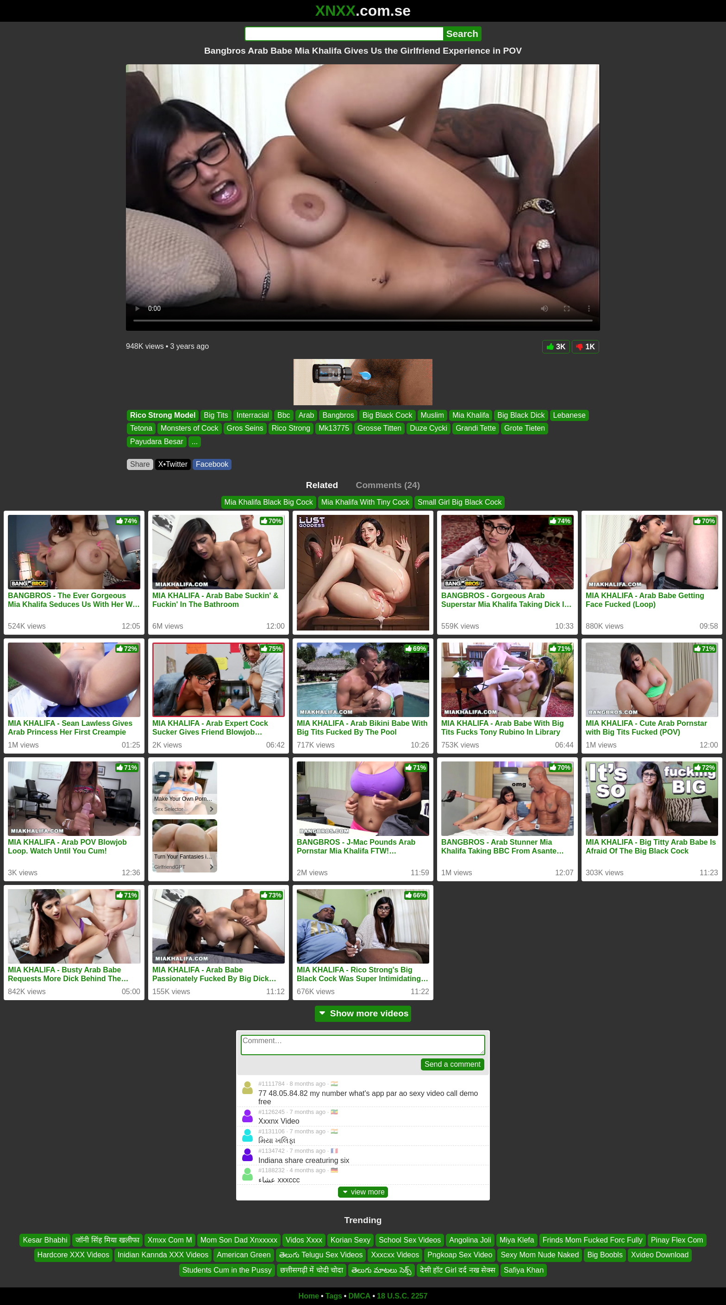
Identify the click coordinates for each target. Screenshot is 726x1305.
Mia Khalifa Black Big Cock (269, 502)
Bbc (283, 415)
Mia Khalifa (470, 415)
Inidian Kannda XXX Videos (163, 1255)
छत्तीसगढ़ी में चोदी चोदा (311, 1270)
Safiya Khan (524, 1270)
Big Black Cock (388, 415)
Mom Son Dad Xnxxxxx (238, 1240)
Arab (306, 415)
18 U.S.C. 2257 (402, 1296)
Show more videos (363, 1013)
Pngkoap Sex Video (459, 1255)
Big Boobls (605, 1255)
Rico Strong (291, 429)
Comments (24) (388, 485)
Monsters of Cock (189, 429)
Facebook (212, 464)
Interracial (253, 415)
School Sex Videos (410, 1240)
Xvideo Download (660, 1255)
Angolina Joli (470, 1240)
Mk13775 (334, 429)
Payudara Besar (156, 441)
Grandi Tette (476, 429)
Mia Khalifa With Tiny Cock (365, 502)
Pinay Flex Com (677, 1240)
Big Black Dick (520, 415)
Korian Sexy (350, 1240)
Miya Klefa (517, 1240)
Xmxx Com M (170, 1240)
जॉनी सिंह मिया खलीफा (107, 1240)
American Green (244, 1255)
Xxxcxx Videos (395, 1255)
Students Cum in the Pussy (227, 1270)
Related (322, 485)
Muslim (432, 415)
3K (555, 347)
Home (309, 1296)
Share (140, 464)
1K (585, 347)
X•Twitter (173, 464)
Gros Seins (245, 429)
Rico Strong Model (162, 415)
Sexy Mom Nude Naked (540, 1255)
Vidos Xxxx (304, 1240)
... (195, 441)
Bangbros (338, 415)
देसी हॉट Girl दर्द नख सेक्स (457, 1270)
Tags (333, 1296)
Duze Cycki (428, 429)
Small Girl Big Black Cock (459, 502)
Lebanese (569, 415)
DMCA (359, 1296)
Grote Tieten (524, 429)
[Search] (343, 33)
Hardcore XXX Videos (73, 1255)
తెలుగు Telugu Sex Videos (321, 1255)
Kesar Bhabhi (45, 1240)
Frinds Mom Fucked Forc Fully (593, 1240)
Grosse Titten (379, 429)
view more (363, 1192)
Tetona (141, 429)
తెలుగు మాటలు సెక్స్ (381, 1270)
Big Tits (216, 415)
